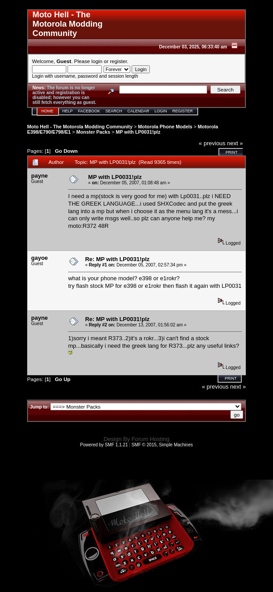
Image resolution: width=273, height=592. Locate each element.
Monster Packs (93, 132)
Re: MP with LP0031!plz (117, 259)
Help (67, 111)
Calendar (138, 111)
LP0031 (231, 285)
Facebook (89, 111)
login (97, 61)
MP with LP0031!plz (138, 132)
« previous (212, 143)
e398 (130, 285)
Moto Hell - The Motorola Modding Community (79, 126)
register (118, 61)
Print (231, 152)
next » (235, 143)
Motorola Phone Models (165, 126)
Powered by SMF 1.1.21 (104, 444)
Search (113, 111)
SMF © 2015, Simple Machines (162, 444)
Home (47, 111)
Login (161, 111)
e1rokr (153, 285)
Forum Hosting (150, 439)
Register (183, 111)
